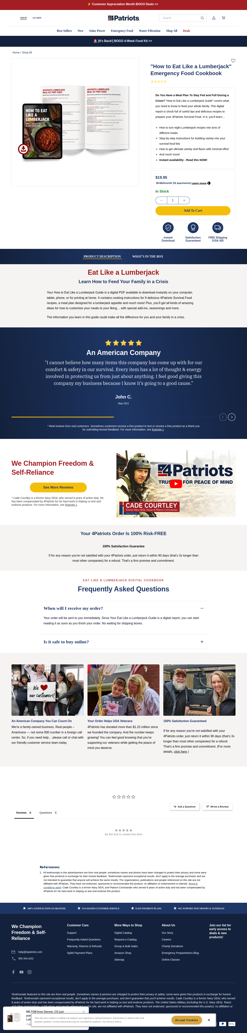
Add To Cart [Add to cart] (193, 210)
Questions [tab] (45, 812)
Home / (16, 52)
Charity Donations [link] (172, 946)
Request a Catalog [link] (125, 939)
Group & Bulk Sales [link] (126, 946)
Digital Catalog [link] (123, 932)
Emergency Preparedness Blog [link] (180, 952)
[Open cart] (223, 17)
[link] (13, 972)
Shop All (171, 30)
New (80, 30)
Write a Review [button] (219, 806)
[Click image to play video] (176, 484)
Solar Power (97, 30)
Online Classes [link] (171, 959)
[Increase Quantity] (184, 200)
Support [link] (71, 932)
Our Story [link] (167, 932)
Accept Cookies (186, 1020)
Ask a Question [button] (186, 806)
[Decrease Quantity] (161, 200)
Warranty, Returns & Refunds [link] (84, 946)
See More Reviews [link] (58, 487)
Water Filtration (149, 30)
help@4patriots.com (30, 951)
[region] (123, 1020)
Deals (186, 30)
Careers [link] (166, 939)
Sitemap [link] (119, 959)
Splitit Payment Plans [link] (79, 952)
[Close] (209, 1020)
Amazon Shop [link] (122, 952)
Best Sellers (64, 30)
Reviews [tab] (21, 812)
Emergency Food (122, 30)
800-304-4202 (26, 958)
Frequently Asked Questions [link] (84, 939)
